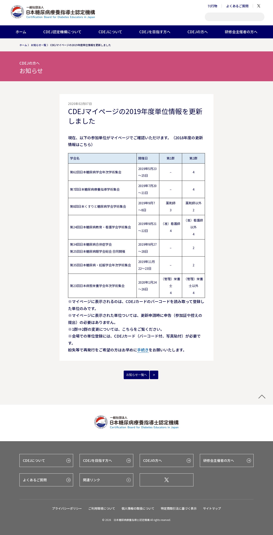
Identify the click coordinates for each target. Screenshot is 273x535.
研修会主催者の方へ (241, 31)
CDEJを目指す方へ (154, 31)
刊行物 (212, 5)
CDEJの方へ (197, 31)
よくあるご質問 (237, 5)
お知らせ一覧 (38, 45)
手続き (143, 349)
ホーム (21, 31)
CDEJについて (110, 31)
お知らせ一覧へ (136, 375)
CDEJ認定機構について (62, 31)
